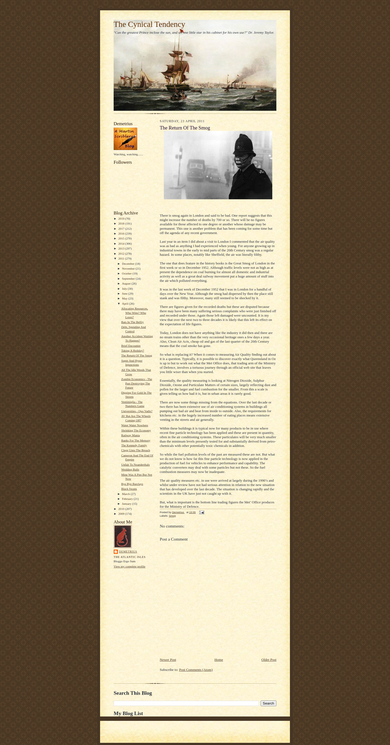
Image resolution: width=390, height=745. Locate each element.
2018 (121, 223)
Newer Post (168, 660)
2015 (121, 238)
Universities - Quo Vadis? (136, 411)
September (129, 278)
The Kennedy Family (134, 445)
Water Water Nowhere (134, 425)
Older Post (268, 660)
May (125, 298)
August (127, 283)
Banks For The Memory (135, 440)
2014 (121, 243)
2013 (121, 248)
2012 (121, 253)
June (125, 293)
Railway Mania (130, 435)
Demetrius (128, 551)
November (129, 268)
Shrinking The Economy (136, 430)
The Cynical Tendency (149, 24)
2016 (121, 233)
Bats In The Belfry (132, 322)
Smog (172, 515)
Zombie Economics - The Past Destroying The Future (136, 383)
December (128, 263)
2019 (121, 218)
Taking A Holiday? (132, 350)
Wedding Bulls (130, 469)
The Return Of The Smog (136, 355)
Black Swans (129, 488)
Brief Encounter (131, 345)
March (126, 493)
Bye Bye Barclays (132, 483)
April (125, 303)
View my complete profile (129, 566)
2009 (121, 513)
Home (219, 660)
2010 (121, 508)
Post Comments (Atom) (196, 670)
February (128, 498)
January (127, 503)
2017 (121, 228)
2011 (121, 258)
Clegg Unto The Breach (135, 450)
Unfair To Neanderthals (135, 464)
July (125, 288)
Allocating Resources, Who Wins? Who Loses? (134, 312)
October (127, 273)
